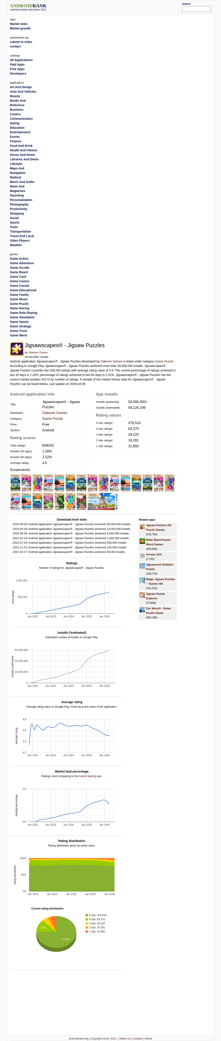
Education (17, 127)
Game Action (19, 258)
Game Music (19, 299)
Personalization (21, 200)
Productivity (18, 209)
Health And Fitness (23, 150)
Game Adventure (22, 263)
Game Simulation (22, 317)
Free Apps (17, 69)
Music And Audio (22, 182)
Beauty (15, 96)
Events (15, 136)
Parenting (17, 195)
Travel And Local (22, 236)
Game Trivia (18, 331)
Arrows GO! (154, 554)
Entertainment (20, 132)
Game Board (19, 272)
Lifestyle (16, 164)
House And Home (22, 154)
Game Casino (19, 281)
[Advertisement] (119, 6)
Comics (15, 114)
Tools (14, 227)
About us (124, 1038)
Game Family (19, 294)
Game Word (18, 335)
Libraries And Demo (24, 159)
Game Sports (19, 321)
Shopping (17, 213)
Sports (14, 222)
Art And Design (21, 87)
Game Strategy (20, 326)
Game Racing (19, 308)
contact (15, 46)
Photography (19, 204)
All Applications (21, 60)
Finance (15, 141)
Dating (14, 123)
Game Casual (19, 285)
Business (16, 109)
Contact (137, 1038)
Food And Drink (21, 145)
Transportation (20, 231)
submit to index (21, 42)
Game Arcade (19, 267)
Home (148, 1038)
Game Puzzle (164, 361)
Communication (21, 118)
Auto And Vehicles (23, 91)
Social (14, 218)
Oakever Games (37, 352)
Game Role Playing (23, 312)
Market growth (20, 28)
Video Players (20, 240)
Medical (15, 177)
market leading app (90, 776)
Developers (18, 73)
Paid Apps (17, 64)
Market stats (19, 24)
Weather (16, 245)
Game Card (18, 276)
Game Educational (23, 290)
